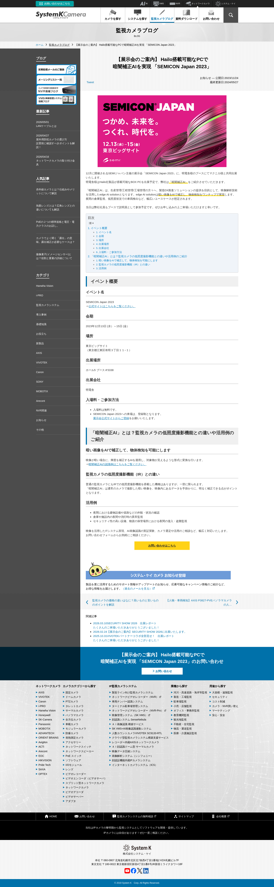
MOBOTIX (42, 391)
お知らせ (41, 420)
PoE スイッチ (73, 755)
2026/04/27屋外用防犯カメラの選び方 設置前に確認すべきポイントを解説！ (55, 141)
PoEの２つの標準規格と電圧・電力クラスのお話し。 (55, 223)
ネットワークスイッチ (78, 746)
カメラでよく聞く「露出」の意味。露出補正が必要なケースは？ (55, 240)
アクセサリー (73, 742)
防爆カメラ (72, 733)
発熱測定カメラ (75, 737)
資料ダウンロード (186, 14)
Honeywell (44, 715)
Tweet (90, 82)
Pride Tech (44, 764)
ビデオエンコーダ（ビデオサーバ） (86, 778)
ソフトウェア (73, 760)
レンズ (69, 769)
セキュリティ (220, 696)
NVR (175, 3)
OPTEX (42, 773)
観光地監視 (180, 719)
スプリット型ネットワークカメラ (85, 783)
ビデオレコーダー (76, 773)
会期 (101, 236)
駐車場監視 (180, 701)
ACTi (41, 746)
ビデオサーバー (75, 796)
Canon (40, 372)
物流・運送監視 (183, 728)
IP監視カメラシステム (123, 686)
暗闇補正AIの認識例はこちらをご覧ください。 (117, 464)
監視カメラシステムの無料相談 (134, 816)
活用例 (102, 268)
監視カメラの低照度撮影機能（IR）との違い (124, 264)
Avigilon (43, 742)
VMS (158, 3)
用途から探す (217, 686)
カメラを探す (113, 14)
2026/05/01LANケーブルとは (46, 124)
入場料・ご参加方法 (110, 252)
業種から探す (179, 686)
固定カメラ (72, 692)
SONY (39, 381)
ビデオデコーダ (75, 792)
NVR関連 (41, 410)
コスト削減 (218, 701)
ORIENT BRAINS (48, 737)
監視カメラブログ (162, 14)
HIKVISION (45, 760)
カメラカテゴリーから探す (79, 686)
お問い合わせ (211, 14)
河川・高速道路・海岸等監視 (190, 692)
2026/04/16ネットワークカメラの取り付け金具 (55, 160)
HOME (51, 816)
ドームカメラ (73, 696)
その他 (40, 429)
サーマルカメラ (75, 710)
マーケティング (221, 710)
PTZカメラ (72, 701)
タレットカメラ (75, 706)
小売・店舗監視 (183, 706)
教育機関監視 (181, 715)
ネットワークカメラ (198, 3)
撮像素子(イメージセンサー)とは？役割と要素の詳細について (54, 256)
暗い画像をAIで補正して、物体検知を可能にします (128, 260)
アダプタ (71, 801)
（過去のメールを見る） (138, 588)
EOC (41, 755)
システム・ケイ (225, 3)
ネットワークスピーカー (80, 751)
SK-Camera (45, 719)
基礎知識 (41, 324)
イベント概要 (99, 228)
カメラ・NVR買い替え (225, 706)
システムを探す (137, 14)
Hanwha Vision (44, 285)
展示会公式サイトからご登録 (111, 418)
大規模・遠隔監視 (222, 692)
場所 (101, 240)
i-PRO (39, 295)
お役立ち (41, 333)
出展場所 (104, 244)
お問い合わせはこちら (162, 545)
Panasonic (44, 724)
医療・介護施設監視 (185, 733)
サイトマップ (184, 816)
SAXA (41, 769)
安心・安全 (218, 715)
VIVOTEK (41, 362)
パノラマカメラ (75, 715)
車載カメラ (72, 724)
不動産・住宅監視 (184, 724)
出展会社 (104, 248)
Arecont (40, 400)
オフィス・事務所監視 (186, 710)
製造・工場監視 (183, 696)
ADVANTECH (46, 733)
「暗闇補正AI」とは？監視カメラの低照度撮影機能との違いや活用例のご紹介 (139, 256)
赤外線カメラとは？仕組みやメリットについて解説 (55, 191)
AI (144, 3)
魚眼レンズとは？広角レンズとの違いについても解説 (55, 207)
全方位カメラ (73, 719)
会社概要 (220, 816)
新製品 (40, 343)
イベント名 (105, 232)
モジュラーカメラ (76, 728)
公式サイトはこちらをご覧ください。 (112, 306)
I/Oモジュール (74, 764)
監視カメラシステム (47, 305)
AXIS (39, 352)
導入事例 (41, 314)
